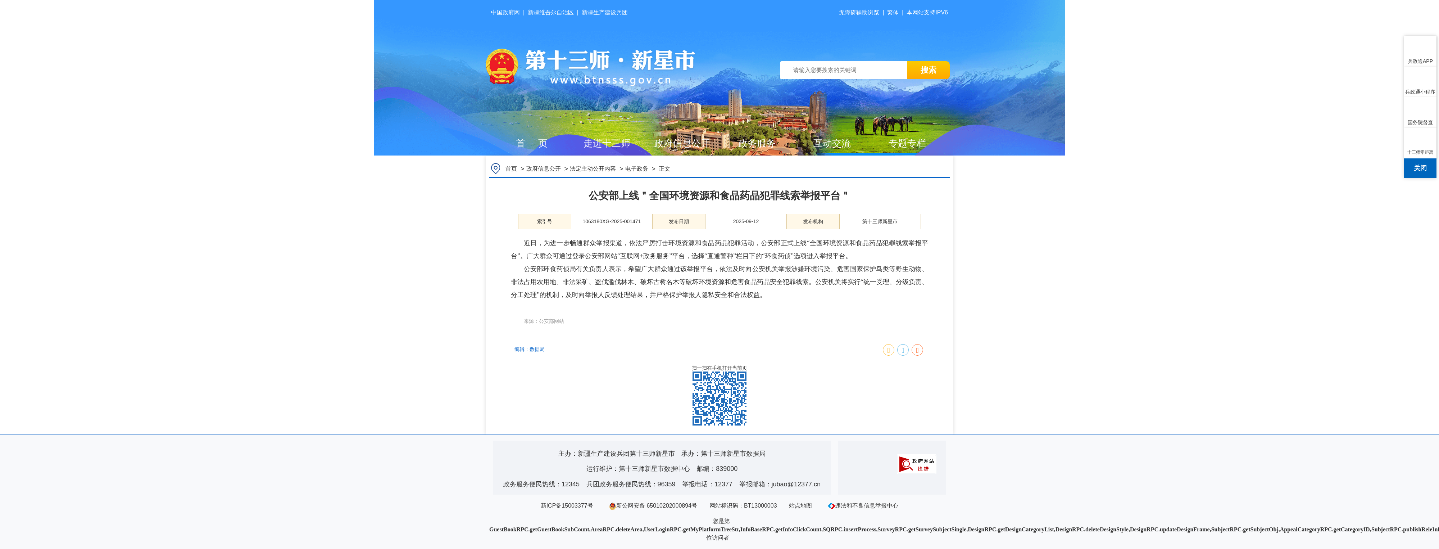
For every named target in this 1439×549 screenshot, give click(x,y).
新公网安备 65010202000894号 (653, 506)
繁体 (893, 12)
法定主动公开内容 (593, 169)
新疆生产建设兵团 (605, 12)
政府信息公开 (682, 143)
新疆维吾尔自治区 (551, 12)
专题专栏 (907, 143)
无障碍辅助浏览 (859, 12)
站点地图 (800, 506)
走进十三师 (607, 143)
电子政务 (636, 169)
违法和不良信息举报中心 (863, 506)
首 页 (532, 143)
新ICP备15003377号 (567, 506)
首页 (511, 169)
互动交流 (832, 143)
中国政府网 (505, 12)
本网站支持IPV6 (927, 12)
